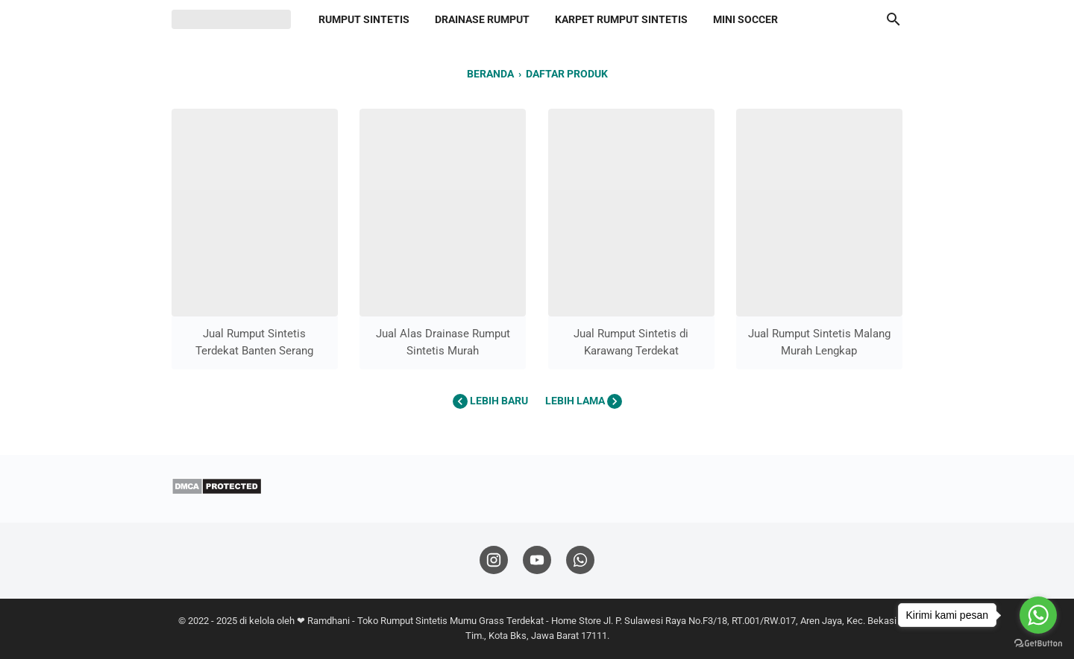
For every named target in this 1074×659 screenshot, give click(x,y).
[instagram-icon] (494, 560)
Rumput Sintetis (363, 19)
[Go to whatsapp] (1038, 615)
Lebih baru (491, 401)
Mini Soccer (745, 19)
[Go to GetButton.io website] (1038, 644)
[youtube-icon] (537, 560)
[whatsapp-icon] (580, 560)
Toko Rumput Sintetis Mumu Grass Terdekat (450, 620)
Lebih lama (583, 401)
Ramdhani (328, 620)
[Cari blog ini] (893, 19)
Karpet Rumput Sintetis (621, 19)
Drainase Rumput (482, 19)
